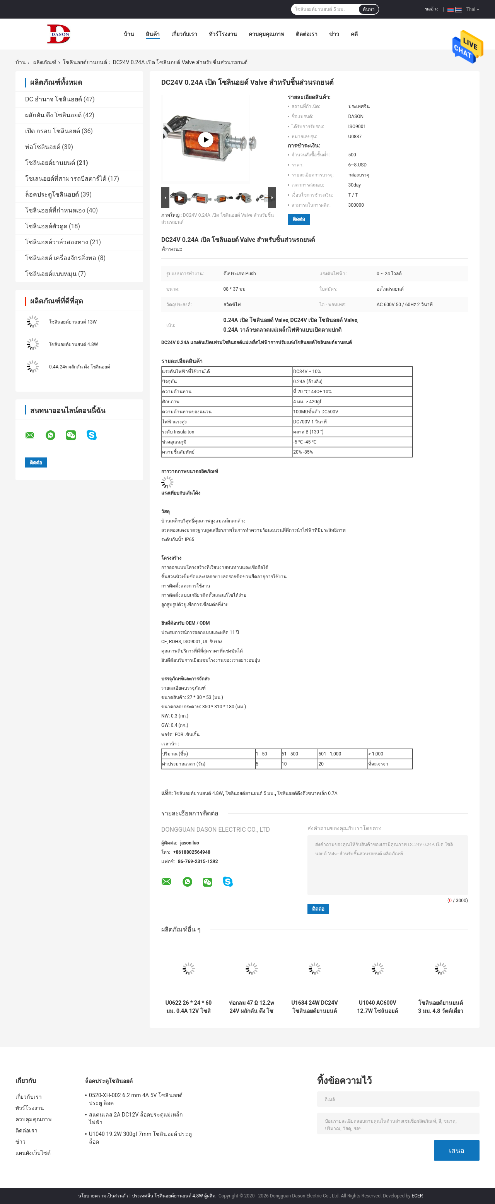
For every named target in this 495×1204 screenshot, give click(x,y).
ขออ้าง (432, 9)
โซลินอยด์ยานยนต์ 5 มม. (250, 793)
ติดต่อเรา (306, 34)
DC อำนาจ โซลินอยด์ (53, 99)
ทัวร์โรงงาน (223, 34)
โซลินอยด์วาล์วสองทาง (56, 242)
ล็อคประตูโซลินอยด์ (52, 194)
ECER (417, 1196)
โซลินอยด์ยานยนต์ (85, 62)
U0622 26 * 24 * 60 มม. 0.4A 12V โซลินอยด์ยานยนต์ (189, 1007)
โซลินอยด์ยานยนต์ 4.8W (73, 344)
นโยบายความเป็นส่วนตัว (103, 1196)
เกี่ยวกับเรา (184, 34)
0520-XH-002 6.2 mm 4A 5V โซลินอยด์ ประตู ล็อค (136, 1099)
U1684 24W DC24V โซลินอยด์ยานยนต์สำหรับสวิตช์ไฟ (314, 1007)
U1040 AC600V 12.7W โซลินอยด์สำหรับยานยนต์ (377, 1007)
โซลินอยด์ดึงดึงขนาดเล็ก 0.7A (307, 793)
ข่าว (334, 34)
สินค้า (153, 34)
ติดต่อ (299, 219)
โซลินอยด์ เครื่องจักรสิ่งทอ (60, 258)
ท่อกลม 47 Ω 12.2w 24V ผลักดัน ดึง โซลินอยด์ (251, 1007)
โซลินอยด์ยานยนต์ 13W (73, 322)
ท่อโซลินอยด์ (42, 147)
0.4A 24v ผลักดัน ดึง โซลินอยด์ (79, 367)
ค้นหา (369, 9)
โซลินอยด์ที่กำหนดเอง (55, 210)
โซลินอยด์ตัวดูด (46, 226)
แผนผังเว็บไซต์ (33, 1153)
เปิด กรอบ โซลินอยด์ (52, 131)
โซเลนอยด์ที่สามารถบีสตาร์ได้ (65, 178)
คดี (354, 34)
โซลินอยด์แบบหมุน (51, 273)
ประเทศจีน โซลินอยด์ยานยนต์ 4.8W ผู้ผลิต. (175, 1196)
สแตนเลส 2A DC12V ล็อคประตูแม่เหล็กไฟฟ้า (136, 1118)
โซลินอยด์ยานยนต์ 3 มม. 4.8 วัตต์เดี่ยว (440, 1007)
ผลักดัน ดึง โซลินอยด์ (53, 115)
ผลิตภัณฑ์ (44, 62)
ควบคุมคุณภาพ (266, 34)
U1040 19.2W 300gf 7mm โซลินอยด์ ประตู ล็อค (140, 1138)
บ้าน (129, 34)
